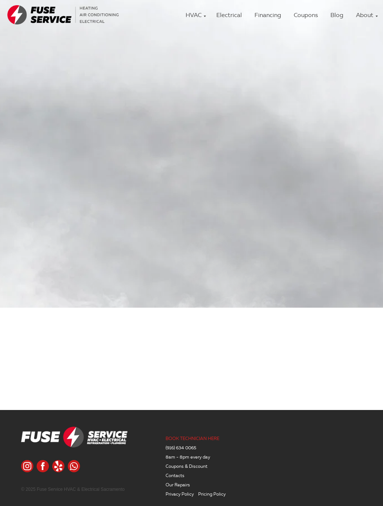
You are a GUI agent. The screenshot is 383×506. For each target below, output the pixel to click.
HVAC (194, 15)
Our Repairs (178, 484)
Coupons (306, 15)
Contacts (175, 475)
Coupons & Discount (186, 466)
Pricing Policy (212, 494)
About (364, 15)
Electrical (229, 15)
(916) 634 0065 (181, 447)
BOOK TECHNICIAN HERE (192, 438)
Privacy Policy (180, 494)
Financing (267, 15)
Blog (336, 15)
